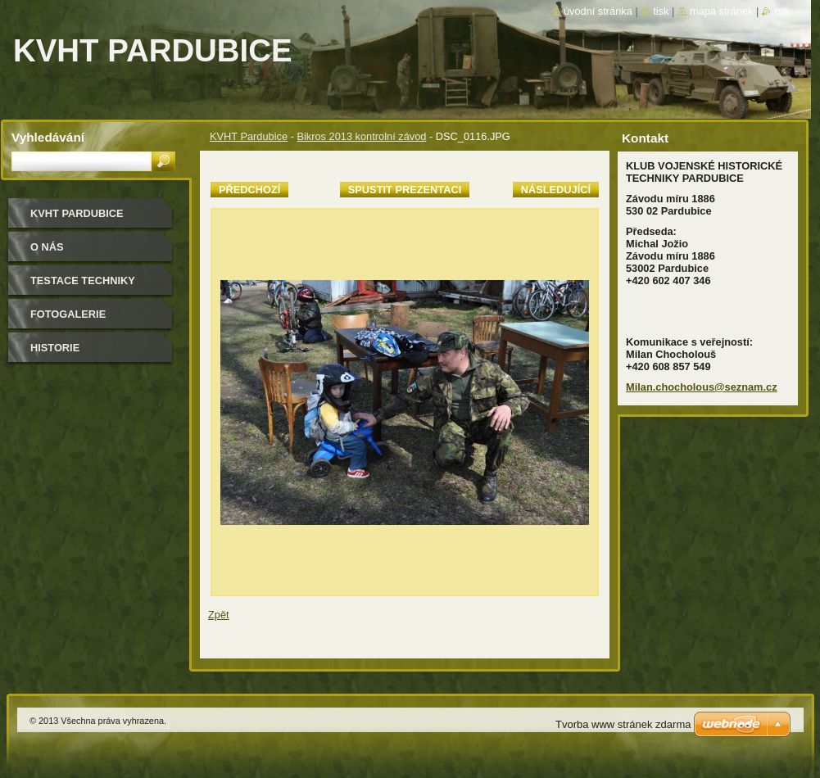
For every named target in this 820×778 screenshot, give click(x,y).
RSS (781, 11)
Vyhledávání (47, 137)
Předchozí (249, 189)
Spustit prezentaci (404, 189)
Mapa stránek (722, 11)
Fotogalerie (68, 314)
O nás (47, 247)
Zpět (218, 614)
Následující (556, 189)
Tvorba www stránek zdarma (623, 724)
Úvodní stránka (598, 11)
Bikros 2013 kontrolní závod (361, 136)
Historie (54, 348)
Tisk (660, 11)
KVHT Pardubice (249, 136)
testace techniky (82, 280)
